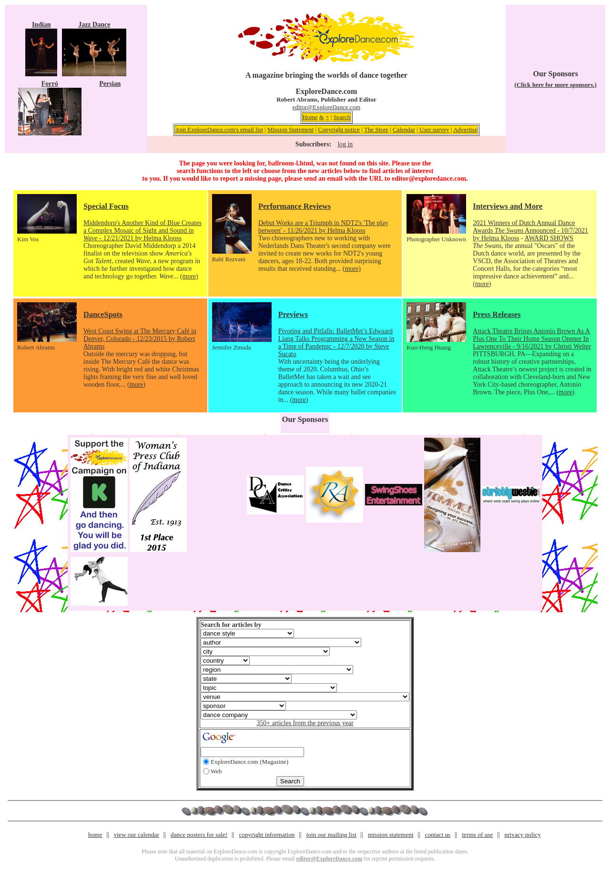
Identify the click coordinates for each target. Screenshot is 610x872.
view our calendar (136, 834)
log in (345, 144)
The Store (376, 129)
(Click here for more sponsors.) (556, 84)
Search (342, 117)
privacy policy (523, 834)
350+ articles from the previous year (304, 723)
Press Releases (496, 314)
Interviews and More (507, 206)
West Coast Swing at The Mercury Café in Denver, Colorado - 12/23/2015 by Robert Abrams (139, 339)
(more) (189, 276)
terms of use (477, 834)
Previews (293, 314)
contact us (438, 834)
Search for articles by (231, 624)
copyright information (267, 834)
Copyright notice (339, 129)
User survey (434, 129)
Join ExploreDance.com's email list (219, 129)
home (95, 834)
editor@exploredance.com (429, 178)
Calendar (404, 129)
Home (310, 117)
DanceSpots (102, 314)
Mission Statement (290, 129)
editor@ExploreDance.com (326, 107)
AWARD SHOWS (548, 238)
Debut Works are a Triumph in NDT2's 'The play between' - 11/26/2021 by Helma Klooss (323, 226)
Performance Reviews (294, 206)
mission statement (391, 834)
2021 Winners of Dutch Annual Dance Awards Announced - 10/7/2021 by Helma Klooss (530, 230)
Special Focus (106, 206)
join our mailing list (331, 834)
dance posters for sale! (199, 834)
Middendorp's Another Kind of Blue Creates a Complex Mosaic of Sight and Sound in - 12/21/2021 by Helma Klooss (142, 230)
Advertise (465, 129)
